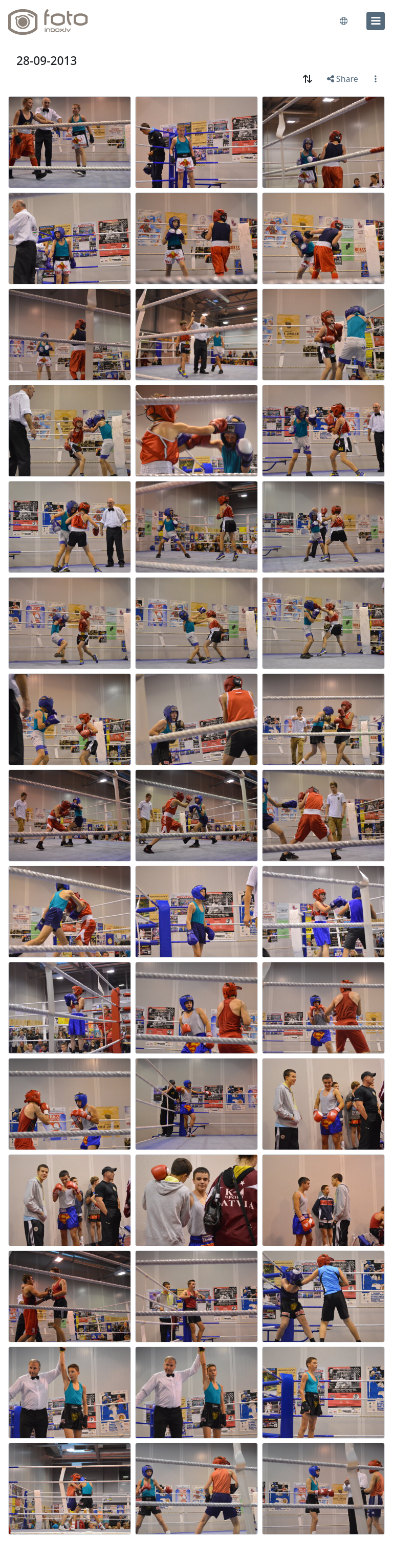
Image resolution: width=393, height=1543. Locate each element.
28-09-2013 (46, 61)
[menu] (375, 21)
